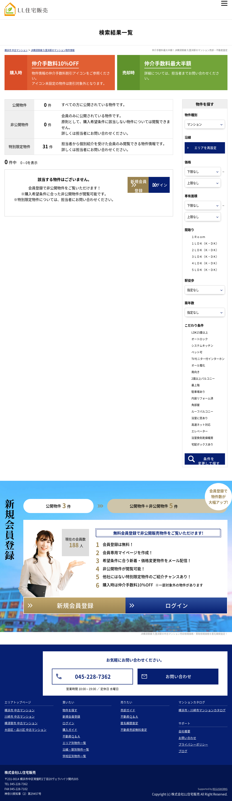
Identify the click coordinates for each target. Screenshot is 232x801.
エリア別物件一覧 (74, 743)
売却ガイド (128, 710)
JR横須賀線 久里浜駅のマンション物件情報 (53, 50)
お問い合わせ (187, 738)
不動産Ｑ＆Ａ (71, 736)
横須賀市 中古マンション (21, 723)
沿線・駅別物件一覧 (76, 749)
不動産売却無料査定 (134, 729)
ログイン (68, 723)
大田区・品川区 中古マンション (25, 729)
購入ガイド (70, 729)
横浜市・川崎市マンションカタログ (202, 710)
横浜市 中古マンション (16, 50)
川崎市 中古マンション (20, 716)
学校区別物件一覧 (74, 756)
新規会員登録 (71, 716)
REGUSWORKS (220, 789)
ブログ (183, 751)
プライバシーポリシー (193, 744)
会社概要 (184, 731)
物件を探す (70, 710)
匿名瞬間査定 (129, 723)
